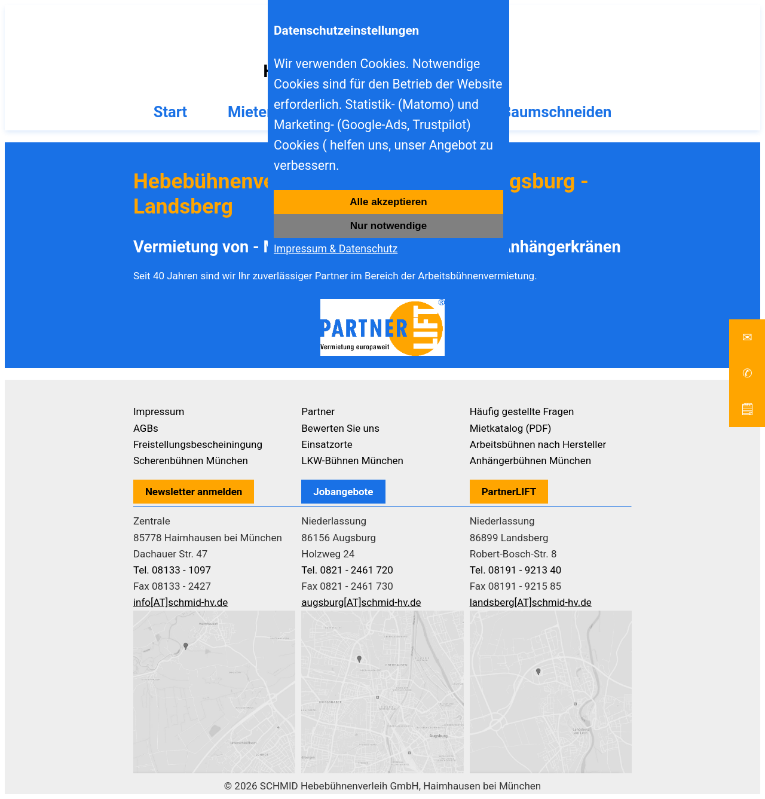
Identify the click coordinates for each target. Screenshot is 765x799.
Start (171, 112)
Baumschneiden (556, 112)
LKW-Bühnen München (352, 460)
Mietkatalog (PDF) (511, 428)
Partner (318, 411)
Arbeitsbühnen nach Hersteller (538, 444)
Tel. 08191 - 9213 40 (516, 570)
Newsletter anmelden (194, 492)
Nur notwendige (388, 225)
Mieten (252, 112)
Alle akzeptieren (388, 202)
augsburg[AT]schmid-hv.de (361, 602)
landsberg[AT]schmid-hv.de (531, 602)
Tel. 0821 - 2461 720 (347, 570)
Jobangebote (343, 492)
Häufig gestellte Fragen (522, 411)
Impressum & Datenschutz (335, 249)
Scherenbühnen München (190, 460)
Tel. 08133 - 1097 (172, 570)
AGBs (145, 428)
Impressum (159, 411)
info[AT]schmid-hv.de (180, 602)
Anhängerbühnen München (530, 460)
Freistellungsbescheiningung (197, 444)
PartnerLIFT (509, 492)
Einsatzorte (327, 444)
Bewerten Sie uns (340, 428)
